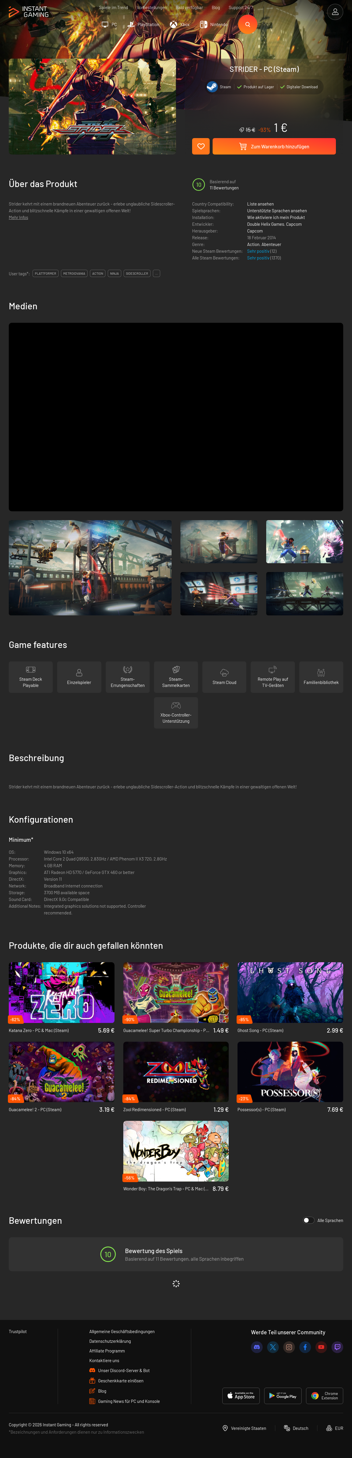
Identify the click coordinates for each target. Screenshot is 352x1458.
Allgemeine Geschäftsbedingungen (122, 1331)
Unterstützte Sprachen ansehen (277, 210)
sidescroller (137, 273)
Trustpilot (18, 1331)
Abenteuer (271, 244)
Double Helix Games (265, 224)
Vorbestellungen (152, 7)
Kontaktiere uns (104, 1360)
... (156, 273)
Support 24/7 (241, 7)
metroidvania (74, 273)
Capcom (294, 224)
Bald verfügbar (189, 7)
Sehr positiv (258, 251)
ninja (114, 273)
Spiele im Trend (113, 7)
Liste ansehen (260, 203)
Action (253, 244)
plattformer (45, 273)
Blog (216, 7)
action (97, 273)
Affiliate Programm (107, 1350)
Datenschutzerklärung (110, 1341)
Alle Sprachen (323, 1220)
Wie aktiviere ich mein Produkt (276, 217)
